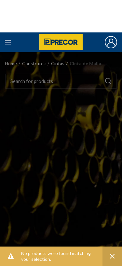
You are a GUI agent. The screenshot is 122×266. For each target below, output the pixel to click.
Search (108, 81)
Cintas (57, 63)
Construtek (34, 63)
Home (11, 63)
